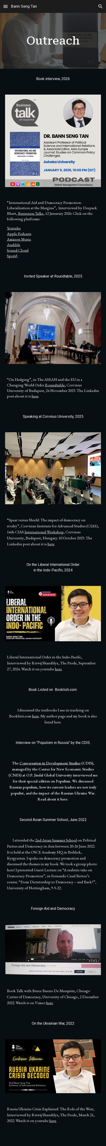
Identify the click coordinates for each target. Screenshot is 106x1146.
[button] (5, 6)
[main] (53, 40)
